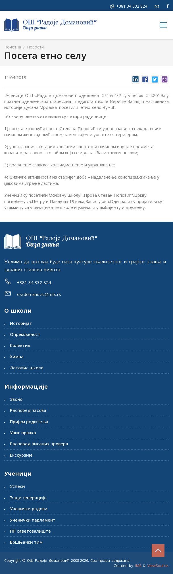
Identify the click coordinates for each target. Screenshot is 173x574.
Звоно (16, 399)
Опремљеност (25, 334)
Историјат (21, 323)
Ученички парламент (32, 520)
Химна (17, 356)
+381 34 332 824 (131, 6)
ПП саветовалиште (30, 531)
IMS (138, 565)
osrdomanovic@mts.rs (39, 294)
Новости (35, 47)
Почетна (12, 47)
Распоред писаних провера (39, 443)
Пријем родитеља (29, 421)
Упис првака (23, 432)
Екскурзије (21, 455)
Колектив (20, 345)
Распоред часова (28, 410)
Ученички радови (28, 508)
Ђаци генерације (28, 497)
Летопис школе (26, 367)
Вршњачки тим (26, 542)
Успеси (17, 486)
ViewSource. (158, 565)
